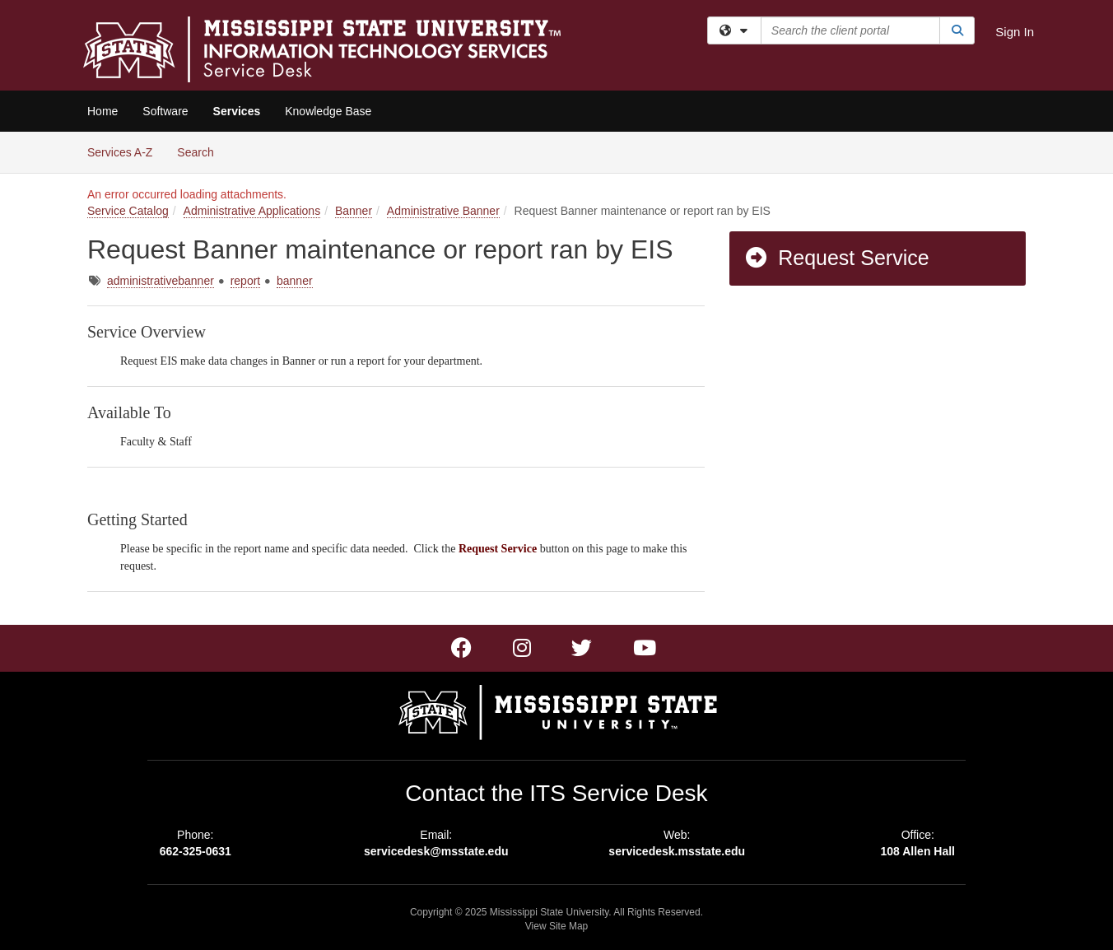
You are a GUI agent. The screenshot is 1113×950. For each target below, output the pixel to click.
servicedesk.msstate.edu (676, 851)
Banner (353, 210)
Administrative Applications (252, 210)
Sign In (1014, 32)
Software (165, 111)
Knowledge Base (328, 111)
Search (201, 151)
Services (237, 111)
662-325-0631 (195, 851)
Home (102, 111)
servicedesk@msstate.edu (436, 851)
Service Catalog (128, 210)
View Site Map (556, 926)
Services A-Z (119, 152)
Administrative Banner (443, 210)
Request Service (836, 257)
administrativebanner (160, 280)
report (246, 280)
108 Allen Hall (917, 851)
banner (295, 280)
